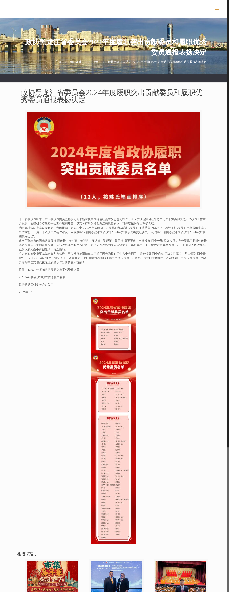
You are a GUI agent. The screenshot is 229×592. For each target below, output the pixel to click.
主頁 (58, 62)
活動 (96, 62)
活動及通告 (77, 62)
